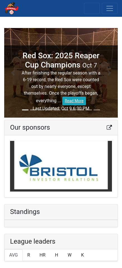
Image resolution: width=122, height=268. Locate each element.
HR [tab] (43, 255)
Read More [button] (74, 101)
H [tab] (56, 255)
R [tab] (28, 255)
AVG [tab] (13, 255)
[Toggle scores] (92, 8)
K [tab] (82, 255)
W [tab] (69, 255)
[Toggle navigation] (110, 8)
